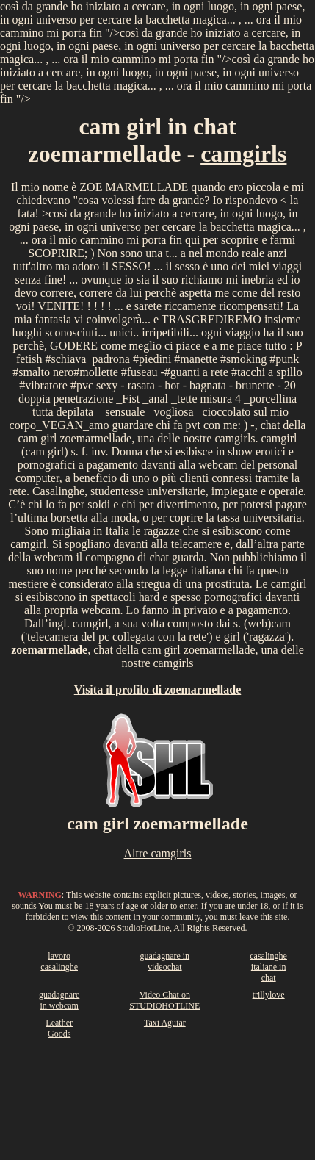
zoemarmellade (49, 650)
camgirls (243, 153)
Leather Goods (59, 1028)
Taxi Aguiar (165, 1022)
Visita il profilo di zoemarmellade (158, 689)
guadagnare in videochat (164, 961)
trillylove (269, 995)
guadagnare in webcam (59, 1000)
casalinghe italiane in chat (268, 967)
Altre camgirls (158, 853)
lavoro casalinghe (59, 961)
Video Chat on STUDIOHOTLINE (164, 1000)
